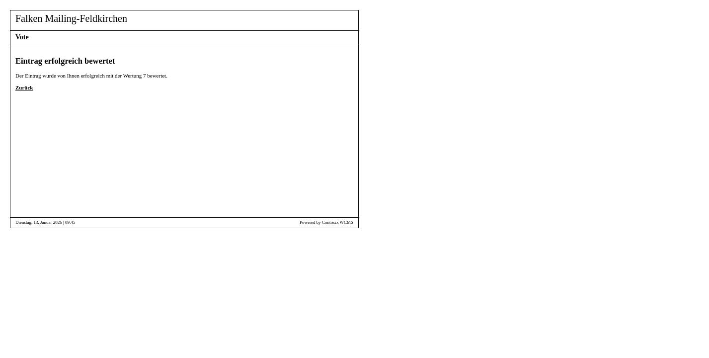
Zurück (24, 87)
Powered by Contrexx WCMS (326, 222)
